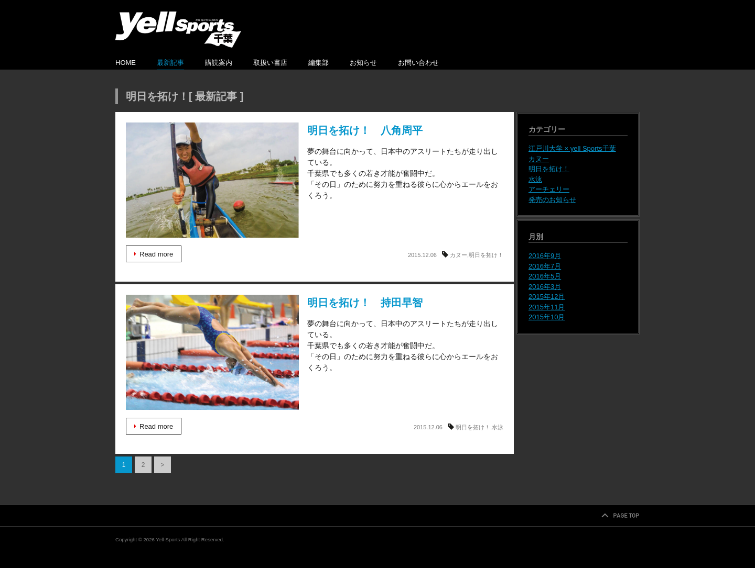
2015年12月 (546, 296)
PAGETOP (620, 516)
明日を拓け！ (486, 255)
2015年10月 (546, 317)
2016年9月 (544, 256)
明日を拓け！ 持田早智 (212, 352)
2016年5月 (544, 276)
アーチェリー (548, 189)
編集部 (318, 62)
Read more (156, 254)
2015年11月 (546, 307)
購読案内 (218, 62)
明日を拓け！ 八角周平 (212, 180)
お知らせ (363, 62)
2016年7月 (544, 266)
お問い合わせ (418, 62)
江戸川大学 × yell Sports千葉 (572, 148)
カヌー (458, 255)
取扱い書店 (270, 62)
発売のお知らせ (552, 200)
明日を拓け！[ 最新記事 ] (184, 96)
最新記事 (170, 62)
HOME (125, 62)
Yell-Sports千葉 (178, 30)
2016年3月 (544, 287)
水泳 (497, 427)
